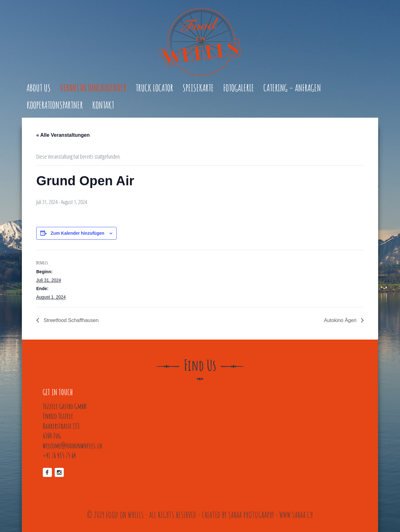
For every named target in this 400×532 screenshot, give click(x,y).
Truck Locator (154, 88)
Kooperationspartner (55, 105)
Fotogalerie (238, 88)
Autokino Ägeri (341, 320)
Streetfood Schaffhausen (70, 320)
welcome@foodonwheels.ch (72, 445)
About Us (39, 88)
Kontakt (103, 105)
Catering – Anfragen (292, 88)
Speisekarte (198, 88)
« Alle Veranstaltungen (63, 135)
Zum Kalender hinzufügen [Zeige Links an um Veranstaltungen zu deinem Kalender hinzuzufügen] (77, 233)
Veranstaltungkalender (93, 88)
